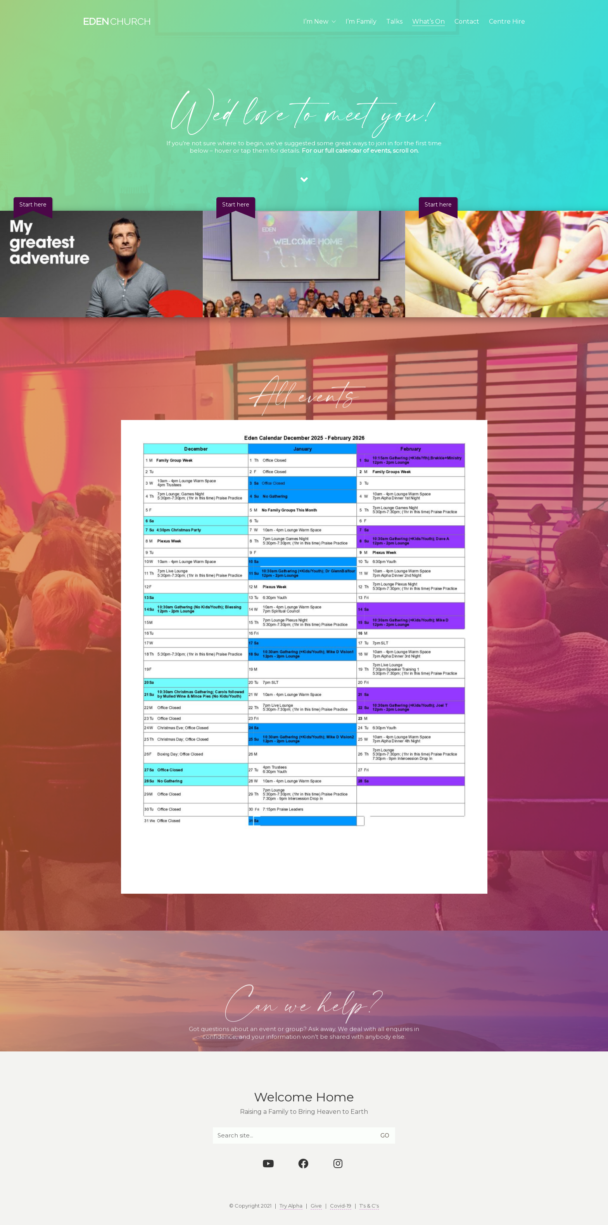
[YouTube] (268, 1163)
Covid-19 (340, 1206)
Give (316, 1206)
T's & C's (369, 1206)
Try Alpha (291, 1206)
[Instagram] (338, 1163)
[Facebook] (303, 1163)
